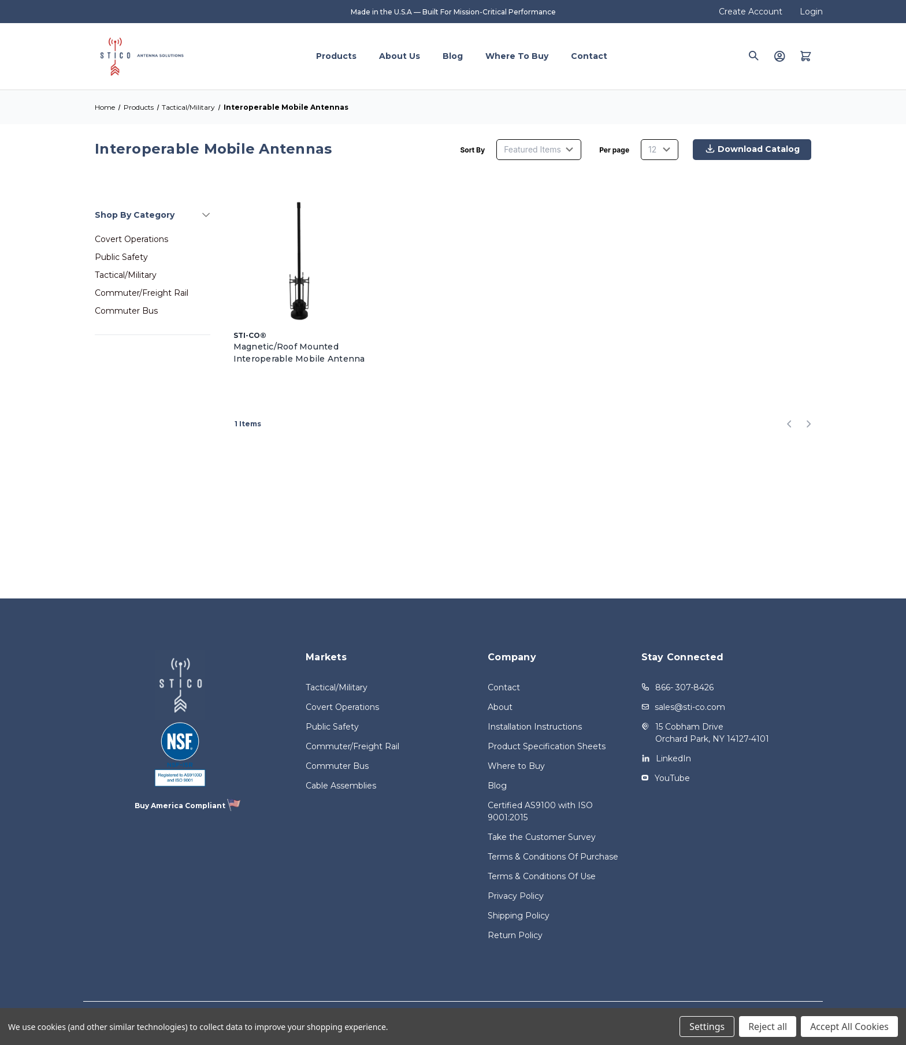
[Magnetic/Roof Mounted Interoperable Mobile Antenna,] (299, 257)
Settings (707, 1026)
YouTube (672, 778)
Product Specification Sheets (547, 746)
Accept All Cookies (849, 1026)
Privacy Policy (516, 896)
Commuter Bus (126, 311)
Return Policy (515, 935)
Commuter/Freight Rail (141, 293)
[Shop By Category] (152, 215)
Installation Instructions (535, 727)
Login (811, 11)
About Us (399, 56)
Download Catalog (750, 150)
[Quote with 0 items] (805, 56)
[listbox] (538, 149)
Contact (589, 56)
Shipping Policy (518, 915)
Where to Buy (516, 56)
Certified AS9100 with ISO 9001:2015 (540, 811)
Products (336, 56)
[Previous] (792, 424)
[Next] (805, 424)
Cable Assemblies (341, 785)
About (500, 707)
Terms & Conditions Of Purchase (553, 856)
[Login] (779, 56)
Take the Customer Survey (542, 837)
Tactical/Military (126, 275)
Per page (614, 150)
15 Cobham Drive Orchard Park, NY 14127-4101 (712, 733)
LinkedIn (673, 758)
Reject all (767, 1026)
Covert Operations (131, 239)
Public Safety (121, 257)
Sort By (472, 150)
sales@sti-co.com (690, 707)
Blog (453, 56)
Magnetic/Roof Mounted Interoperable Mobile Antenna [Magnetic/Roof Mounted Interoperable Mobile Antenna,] (299, 352)
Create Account (750, 11)
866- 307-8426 (684, 687)
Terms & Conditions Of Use (542, 876)
